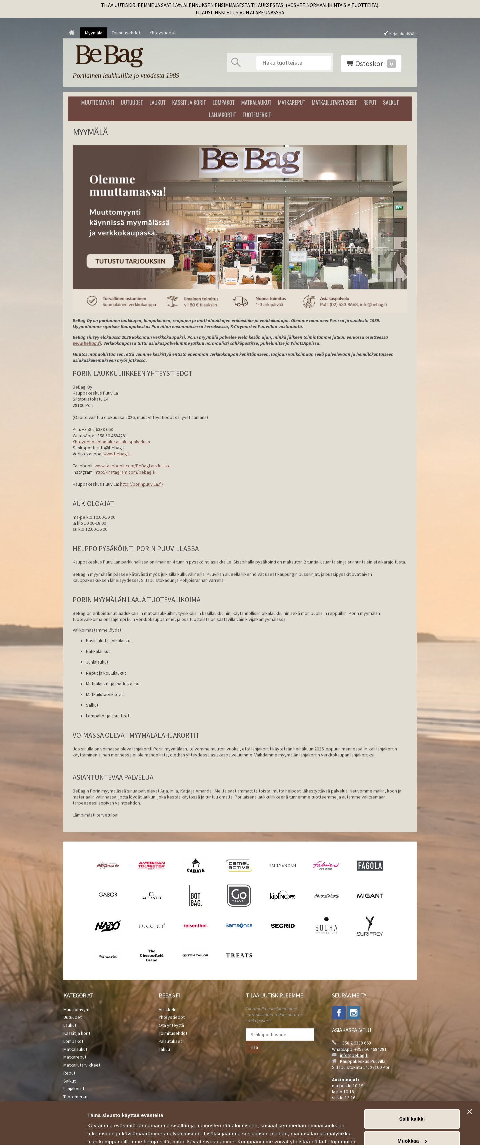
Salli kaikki (412, 1083)
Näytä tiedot (101, 1132)
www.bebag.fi (117, 454)
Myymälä (93, 33)
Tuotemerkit (257, 114)
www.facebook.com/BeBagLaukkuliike (133, 466)
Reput (370, 102)
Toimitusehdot (126, 33)
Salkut (391, 102)
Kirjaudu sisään (403, 33)
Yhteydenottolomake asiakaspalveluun (111, 442)
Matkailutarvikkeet (334, 102)
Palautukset (170, 1041)
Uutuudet (132, 102)
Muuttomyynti (97, 102)
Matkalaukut (256, 102)
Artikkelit (168, 1009)
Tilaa (253, 1047)
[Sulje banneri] (469, 1075)
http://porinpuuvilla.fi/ (141, 484)
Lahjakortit (222, 114)
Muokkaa (412, 1104)
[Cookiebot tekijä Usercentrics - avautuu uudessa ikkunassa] (43, 1132)
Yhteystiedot (163, 33)
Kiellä (412, 1126)
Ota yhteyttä (171, 1025)
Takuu (164, 1049)
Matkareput (291, 102)
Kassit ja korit (189, 102)
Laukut (157, 102)
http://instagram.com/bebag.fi (125, 472)
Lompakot (223, 102)
